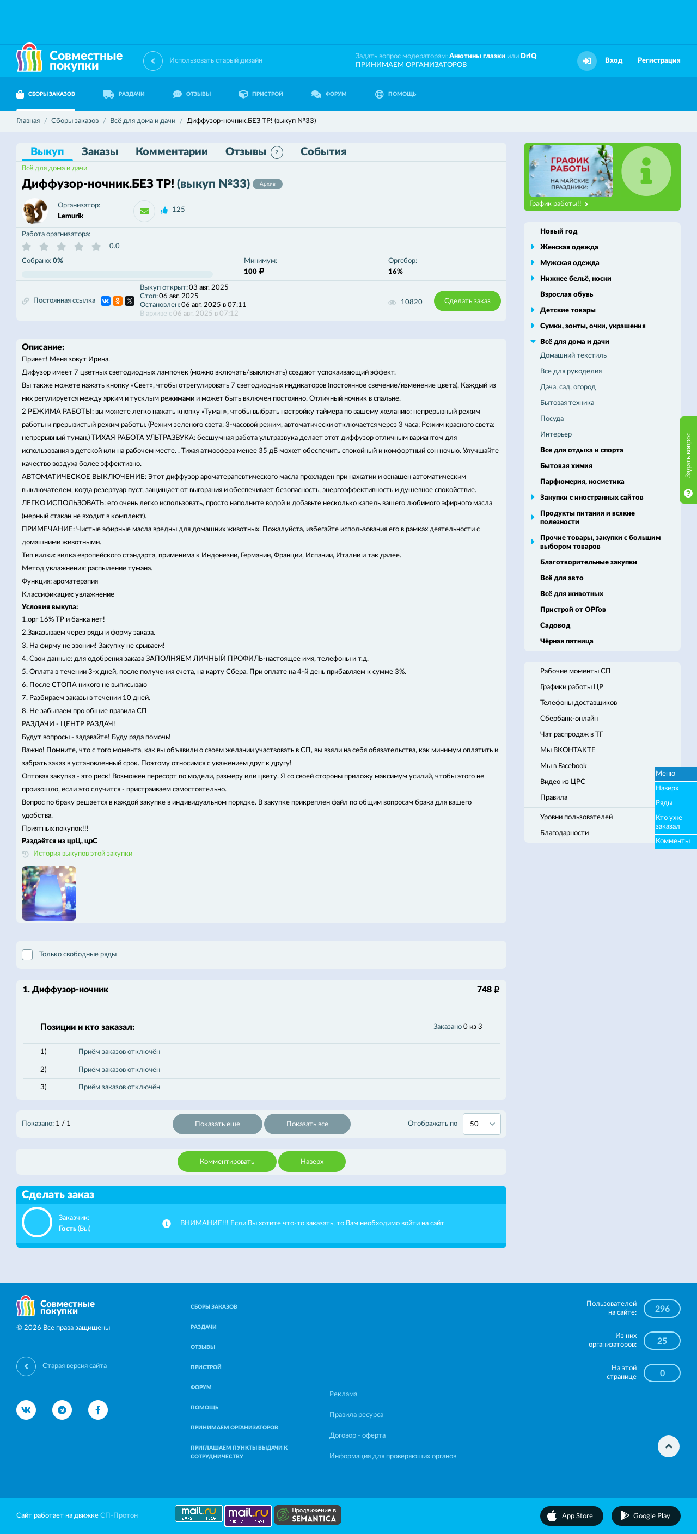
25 (662, 1341)
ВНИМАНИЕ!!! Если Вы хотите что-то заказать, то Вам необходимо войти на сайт (312, 1223)
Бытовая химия (566, 466)
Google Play (651, 1516)
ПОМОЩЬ (395, 94)
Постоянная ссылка (58, 301)
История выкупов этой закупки (82, 853)
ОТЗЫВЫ (192, 94)
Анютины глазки (477, 56)
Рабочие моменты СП (575, 671)
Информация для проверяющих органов (392, 1456)
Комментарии (172, 151)
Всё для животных (571, 594)
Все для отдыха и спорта (581, 450)
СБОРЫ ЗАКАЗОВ (45, 94)
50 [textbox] (474, 1124)
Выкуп (47, 151)
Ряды (664, 803)
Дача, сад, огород (568, 387)
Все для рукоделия (571, 371)
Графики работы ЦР (571, 687)
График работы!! (559, 204)
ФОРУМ (329, 94)
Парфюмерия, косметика (582, 482)
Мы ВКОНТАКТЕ (568, 750)
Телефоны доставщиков (578, 703)
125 (178, 209)
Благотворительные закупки (588, 562)
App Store (577, 1516)
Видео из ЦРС (562, 782)
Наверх (312, 1161)
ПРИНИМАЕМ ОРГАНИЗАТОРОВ (411, 65)
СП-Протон (119, 1515)
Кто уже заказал (669, 822)
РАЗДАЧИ (124, 94)
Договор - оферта (357, 1435)
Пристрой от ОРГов (573, 609)
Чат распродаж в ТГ (571, 734)
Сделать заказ (467, 301)
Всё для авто (562, 578)
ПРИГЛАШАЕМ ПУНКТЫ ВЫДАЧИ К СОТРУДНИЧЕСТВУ (239, 1452)
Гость (67, 1228)
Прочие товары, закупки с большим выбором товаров (600, 542)
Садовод (555, 625)
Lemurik (70, 216)
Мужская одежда (570, 263)
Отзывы (254, 152)
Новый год (558, 231)
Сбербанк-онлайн (569, 718)
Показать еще (217, 1124)
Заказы (100, 151)
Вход (613, 60)
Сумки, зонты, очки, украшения (593, 326)
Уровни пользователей (576, 817)
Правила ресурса (356, 1415)
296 (662, 1309)
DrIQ (529, 56)
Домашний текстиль (573, 355)
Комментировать (227, 1161)
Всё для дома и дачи (54, 168)
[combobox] (482, 1124)
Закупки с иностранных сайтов (592, 497)
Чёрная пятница (567, 641)
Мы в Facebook (563, 766)
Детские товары (568, 310)
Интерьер (556, 434)
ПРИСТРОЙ (261, 94)
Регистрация (659, 60)
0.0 (114, 246)
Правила (553, 797)
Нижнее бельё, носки (576, 279)
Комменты (673, 841)
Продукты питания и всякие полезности (587, 518)
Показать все (307, 1124)
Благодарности (564, 833)
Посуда (552, 418)
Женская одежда (569, 247)
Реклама (343, 1394)
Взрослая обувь (566, 294)
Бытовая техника (567, 403)
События (323, 151)
